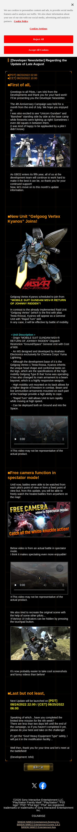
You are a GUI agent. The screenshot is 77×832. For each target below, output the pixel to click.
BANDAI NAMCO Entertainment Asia (38, 827)
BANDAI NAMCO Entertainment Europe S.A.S (38, 824)
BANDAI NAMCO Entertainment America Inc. (38, 822)
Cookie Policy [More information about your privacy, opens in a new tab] (21, 19)
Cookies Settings (38, 26)
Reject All (38, 37)
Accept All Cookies (38, 48)
